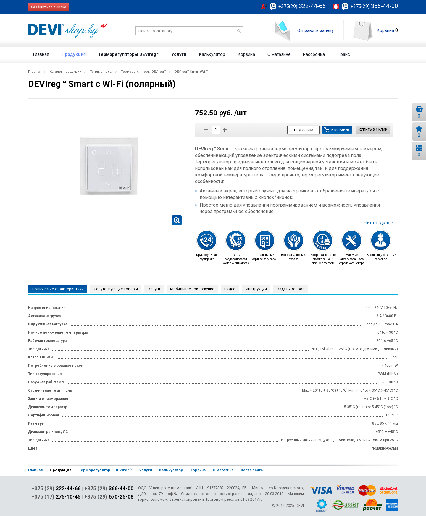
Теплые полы (101, 72)
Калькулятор (212, 54)
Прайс (343, 54)
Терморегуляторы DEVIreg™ (128, 54)
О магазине (279, 54)
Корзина (385, 30)
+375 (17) (55, 496)
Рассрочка (314, 54)
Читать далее (378, 222)
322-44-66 (302, 6)
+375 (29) (55, 488)
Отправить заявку (315, 30)
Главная (41, 54)
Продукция (74, 54)
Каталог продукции (65, 72)
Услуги (178, 54)
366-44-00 (374, 6)
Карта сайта (252, 470)
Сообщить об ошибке (48, 7)
